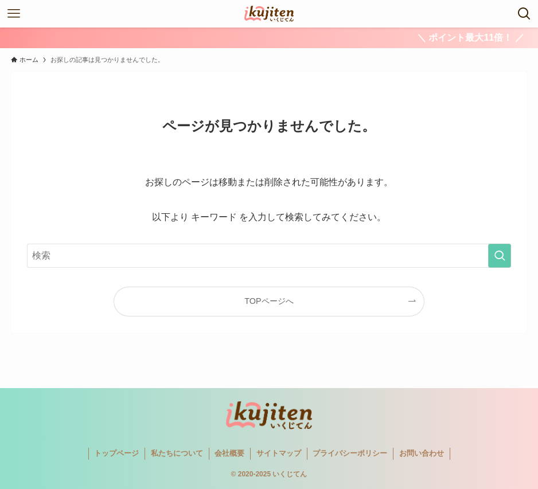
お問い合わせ (421, 453)
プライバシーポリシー (350, 453)
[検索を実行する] (499, 256)
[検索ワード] (269, 256)
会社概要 (229, 453)
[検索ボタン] (524, 14)
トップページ (116, 453)
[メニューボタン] (14, 14)
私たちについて (177, 453)
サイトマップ (278, 453)
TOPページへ (268, 301)
